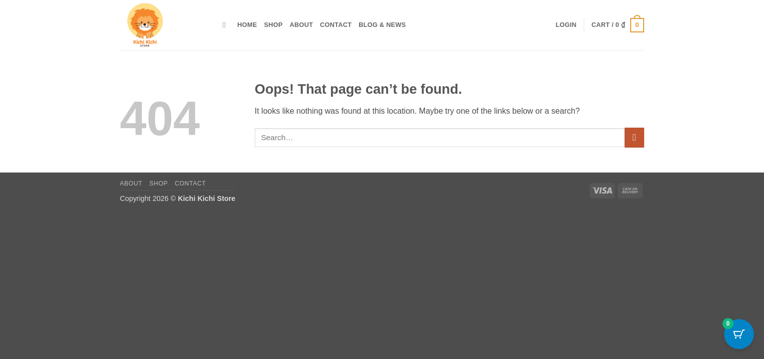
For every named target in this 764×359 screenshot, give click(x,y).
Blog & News (382, 24)
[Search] (226, 24)
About (301, 24)
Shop (273, 24)
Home (247, 24)
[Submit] (634, 137)
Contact (336, 24)
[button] (566, 25)
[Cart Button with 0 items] (739, 334)
